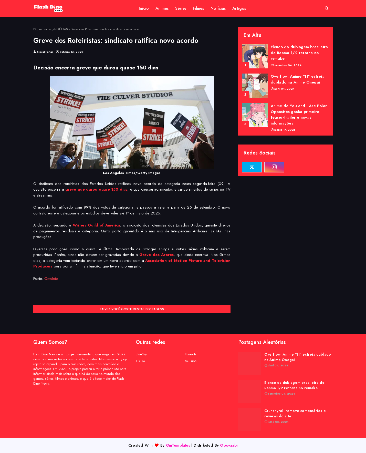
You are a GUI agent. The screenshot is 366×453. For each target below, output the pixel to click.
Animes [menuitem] (162, 8)
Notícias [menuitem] (218, 8)
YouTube (190, 360)
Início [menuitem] (144, 8)
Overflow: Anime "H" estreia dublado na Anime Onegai (298, 79)
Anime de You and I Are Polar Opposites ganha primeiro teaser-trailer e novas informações (299, 114)
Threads (190, 354)
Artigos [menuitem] (239, 8)
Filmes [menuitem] (198, 8)
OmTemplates (178, 445)
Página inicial (42, 29)
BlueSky (141, 354)
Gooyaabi (229, 445)
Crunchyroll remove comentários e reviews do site (295, 413)
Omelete (51, 278)
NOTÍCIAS (61, 29)
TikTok (140, 360)
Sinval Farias (45, 52)
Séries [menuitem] (180, 8)
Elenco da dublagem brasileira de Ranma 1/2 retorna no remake (299, 52)
